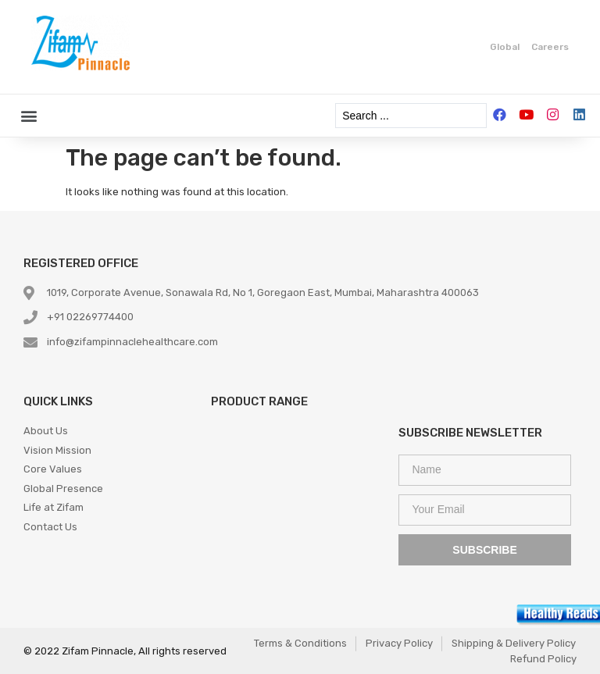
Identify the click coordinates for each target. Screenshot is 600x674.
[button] (28, 116)
